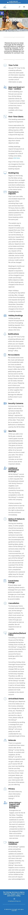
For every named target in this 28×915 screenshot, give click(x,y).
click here (16, 158)
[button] (2, 13)
